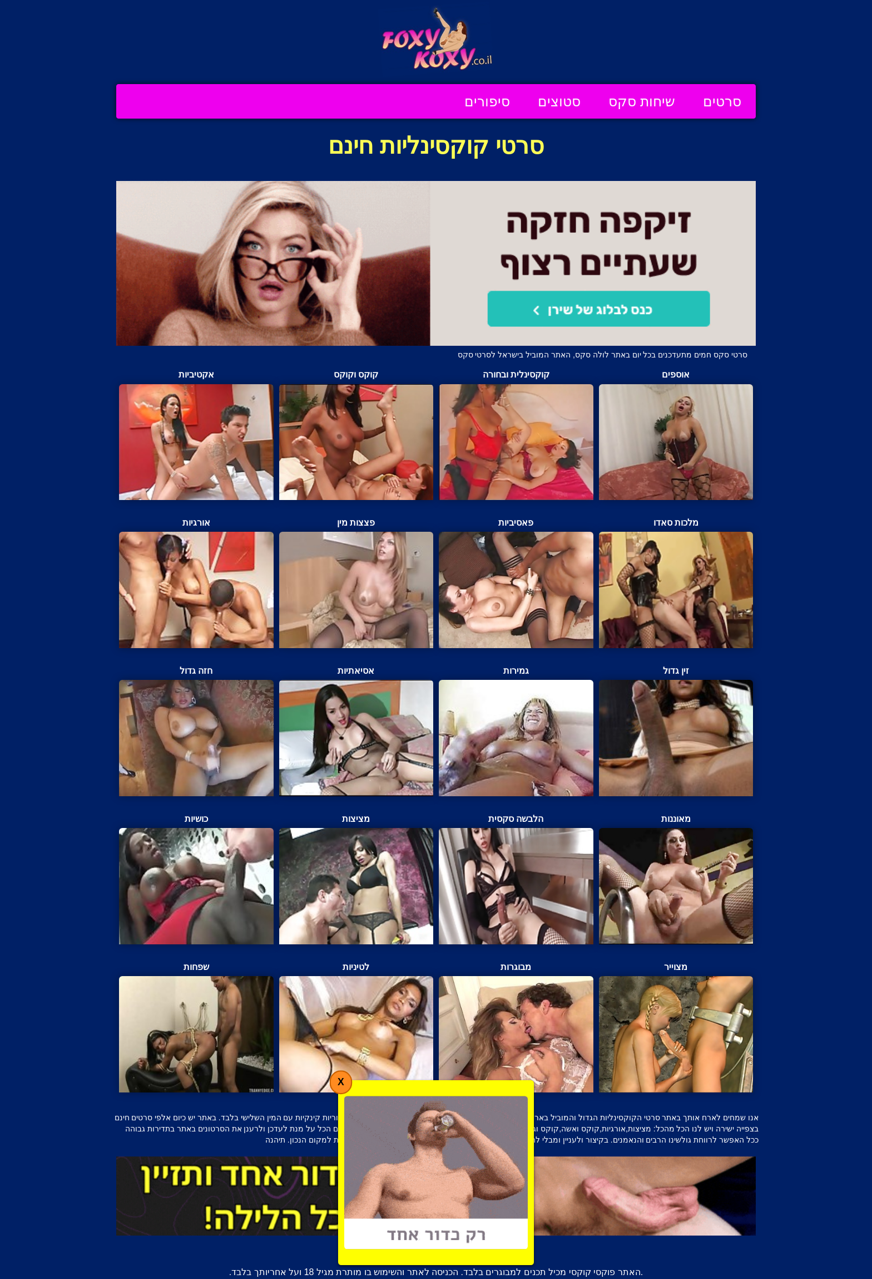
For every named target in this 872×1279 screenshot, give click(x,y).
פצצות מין (356, 583)
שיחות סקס (641, 101)
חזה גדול (196, 731)
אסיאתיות (356, 731)
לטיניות (356, 1027)
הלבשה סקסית (516, 879)
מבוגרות (516, 1027)
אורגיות (196, 583)
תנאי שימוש (368, 1247)
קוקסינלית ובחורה (516, 435)
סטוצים (559, 101)
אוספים (676, 435)
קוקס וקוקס (356, 435)
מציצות (356, 879)
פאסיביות (516, 583)
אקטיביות (196, 435)
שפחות (196, 1027)
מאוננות (676, 879)
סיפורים (487, 101)
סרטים (722, 101)
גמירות (516, 731)
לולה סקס (592, 354)
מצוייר (676, 1027)
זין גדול (676, 731)
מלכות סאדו (676, 583)
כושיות (196, 879)
